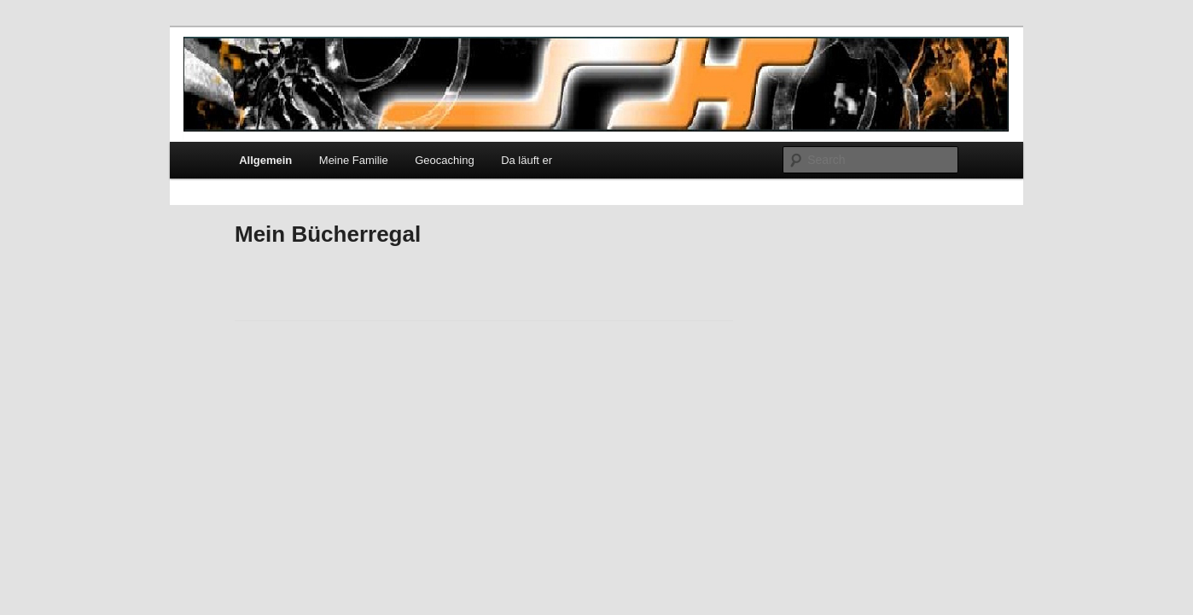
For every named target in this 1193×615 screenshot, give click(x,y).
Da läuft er (526, 160)
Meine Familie (353, 160)
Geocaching (444, 160)
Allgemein (265, 160)
